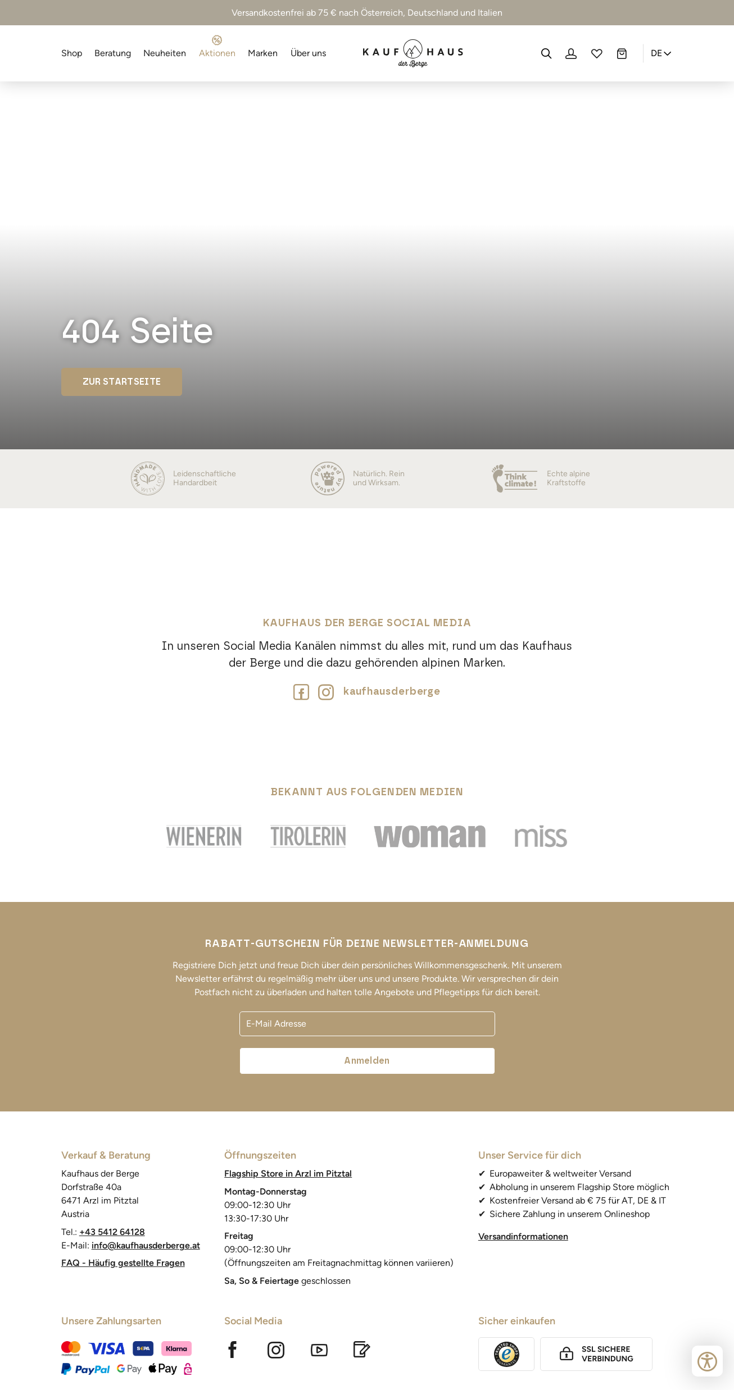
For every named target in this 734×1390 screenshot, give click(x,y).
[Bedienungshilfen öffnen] (707, 1361)
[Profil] (571, 53)
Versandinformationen (523, 1236)
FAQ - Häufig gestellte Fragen (123, 1262)
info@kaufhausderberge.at (146, 1245)
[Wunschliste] (596, 53)
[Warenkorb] (621, 53)
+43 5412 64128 (112, 1232)
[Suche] (546, 53)
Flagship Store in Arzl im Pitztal (288, 1173)
